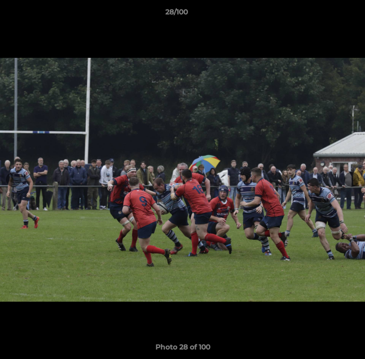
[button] (329, 14)
